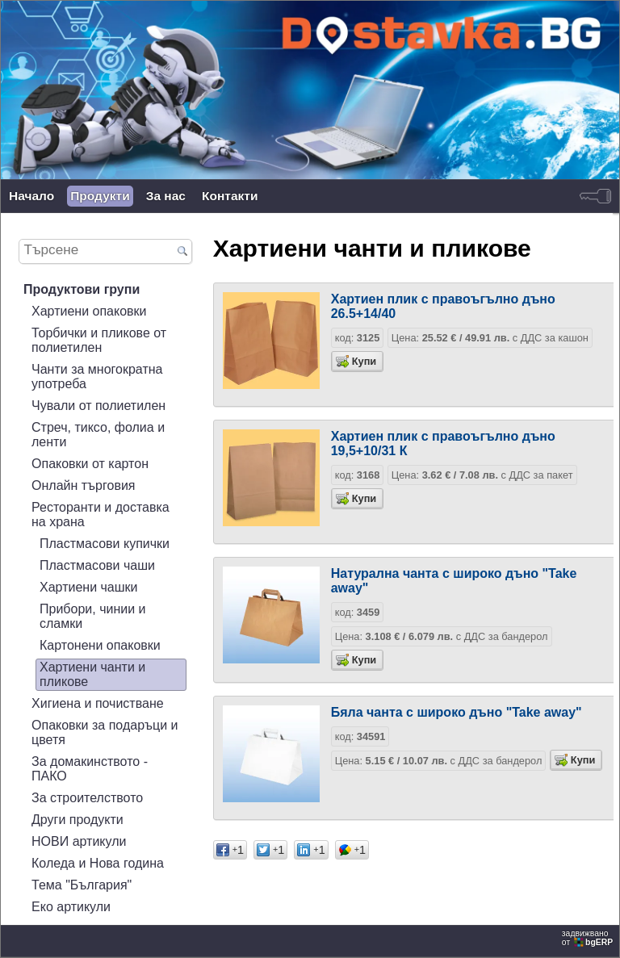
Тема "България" (81, 885)
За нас (166, 196)
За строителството (87, 798)
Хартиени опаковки (88, 311)
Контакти (230, 196)
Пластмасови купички (105, 543)
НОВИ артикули (78, 841)
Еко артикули (71, 907)
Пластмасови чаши (97, 565)
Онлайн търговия (83, 485)
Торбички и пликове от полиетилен (98, 340)
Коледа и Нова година (97, 863)
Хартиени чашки (89, 587)
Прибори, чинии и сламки (93, 616)
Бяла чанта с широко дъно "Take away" (456, 712)
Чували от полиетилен (98, 405)
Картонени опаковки (100, 645)
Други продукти (77, 819)
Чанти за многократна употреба (96, 376)
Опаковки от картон (90, 464)
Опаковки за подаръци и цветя (104, 732)
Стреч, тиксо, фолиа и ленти (98, 434)
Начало (31, 196)
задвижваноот (588, 938)
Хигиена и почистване (97, 703)
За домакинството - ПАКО (89, 769)
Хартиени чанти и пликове (92, 674)
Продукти (99, 196)
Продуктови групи (81, 289)
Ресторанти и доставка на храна (100, 514)
